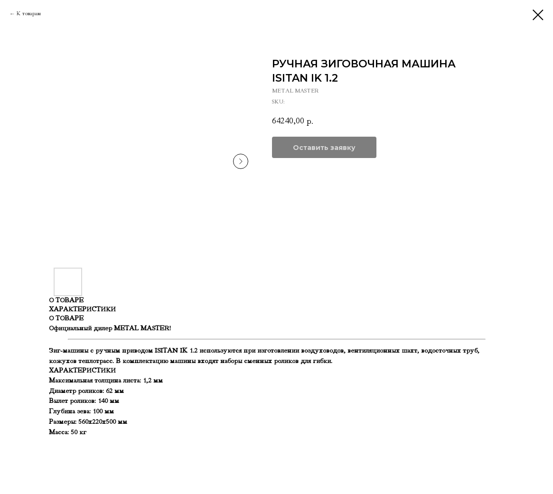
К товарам (29, 13)
